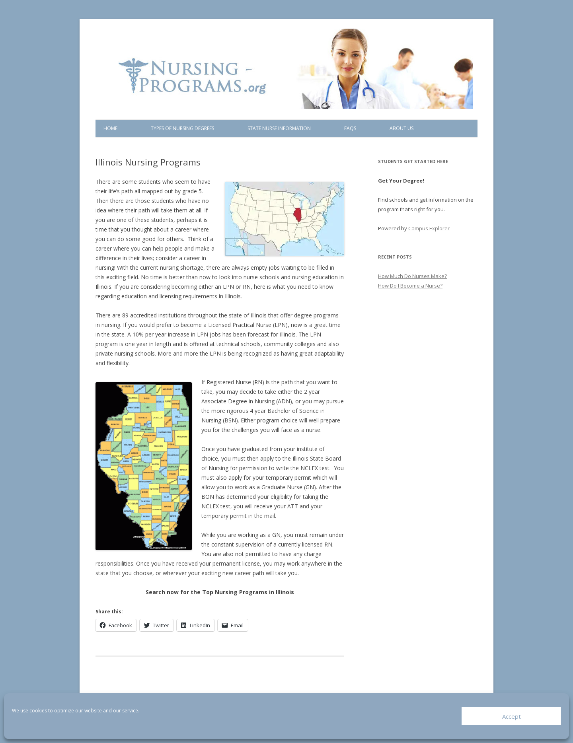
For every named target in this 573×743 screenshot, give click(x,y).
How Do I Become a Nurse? (410, 285)
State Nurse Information (279, 128)
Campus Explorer (429, 228)
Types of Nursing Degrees (182, 128)
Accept (511, 716)
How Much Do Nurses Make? (412, 276)
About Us (401, 128)
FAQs (350, 128)
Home (110, 128)
